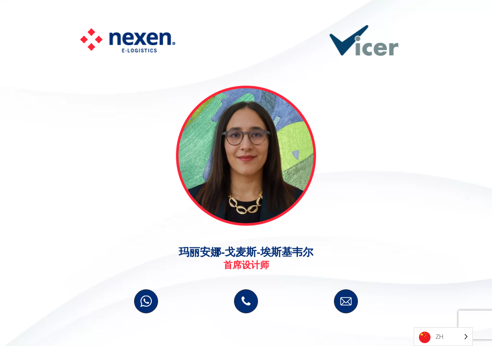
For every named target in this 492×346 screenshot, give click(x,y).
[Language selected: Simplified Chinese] (443, 336)
